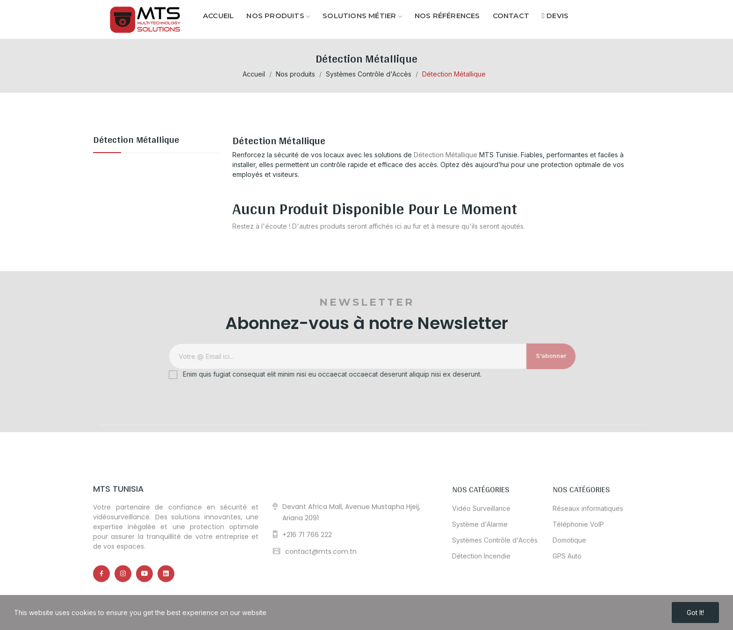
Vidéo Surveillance (481, 567)
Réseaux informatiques (588, 567)
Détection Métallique (136, 141)
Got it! (695, 612)
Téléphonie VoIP (578, 583)
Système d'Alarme (480, 583)
